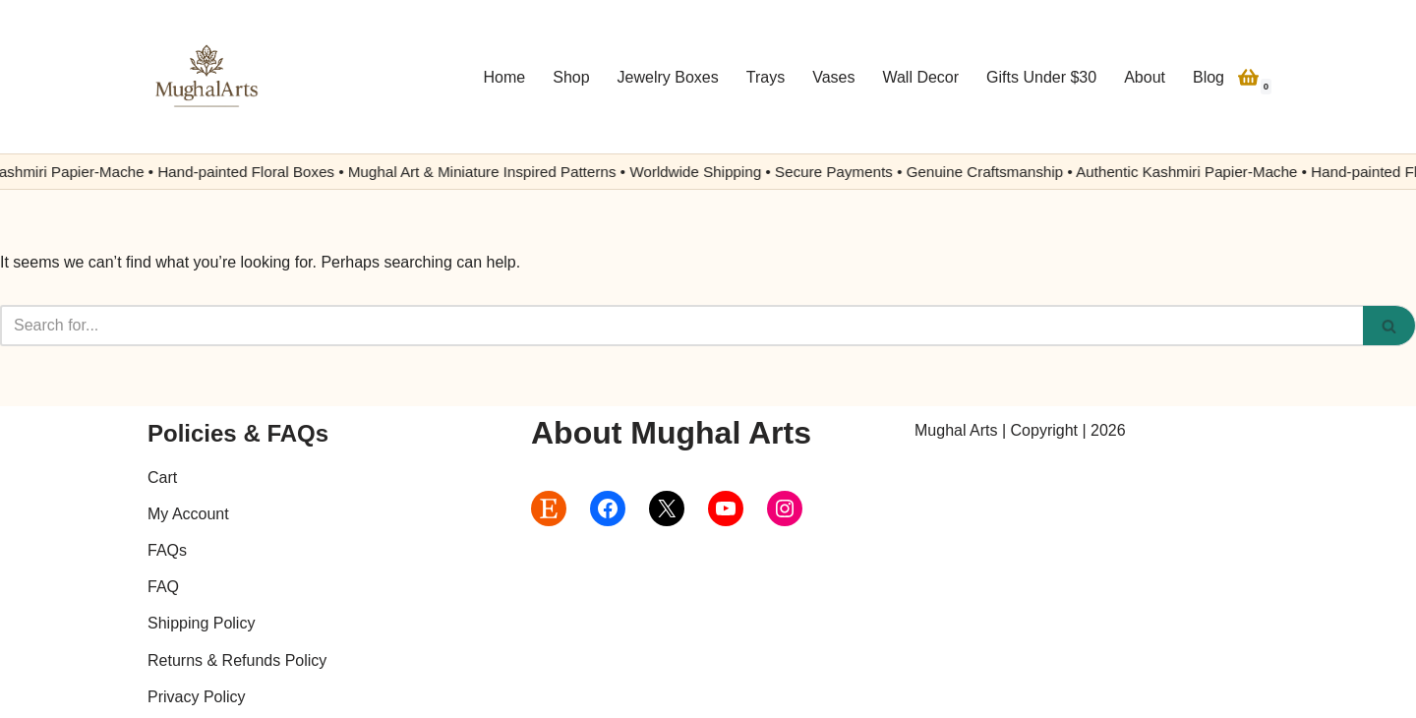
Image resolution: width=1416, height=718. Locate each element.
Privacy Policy (197, 696)
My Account (188, 514)
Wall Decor (920, 77)
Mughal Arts (955, 430)
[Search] (681, 325)
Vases (833, 77)
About (1144, 77)
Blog (1208, 77)
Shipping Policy (201, 623)
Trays (765, 77)
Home (505, 77)
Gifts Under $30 (1041, 77)
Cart (162, 477)
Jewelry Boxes (668, 77)
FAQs (167, 550)
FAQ (163, 586)
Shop (571, 77)
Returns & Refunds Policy (237, 660)
